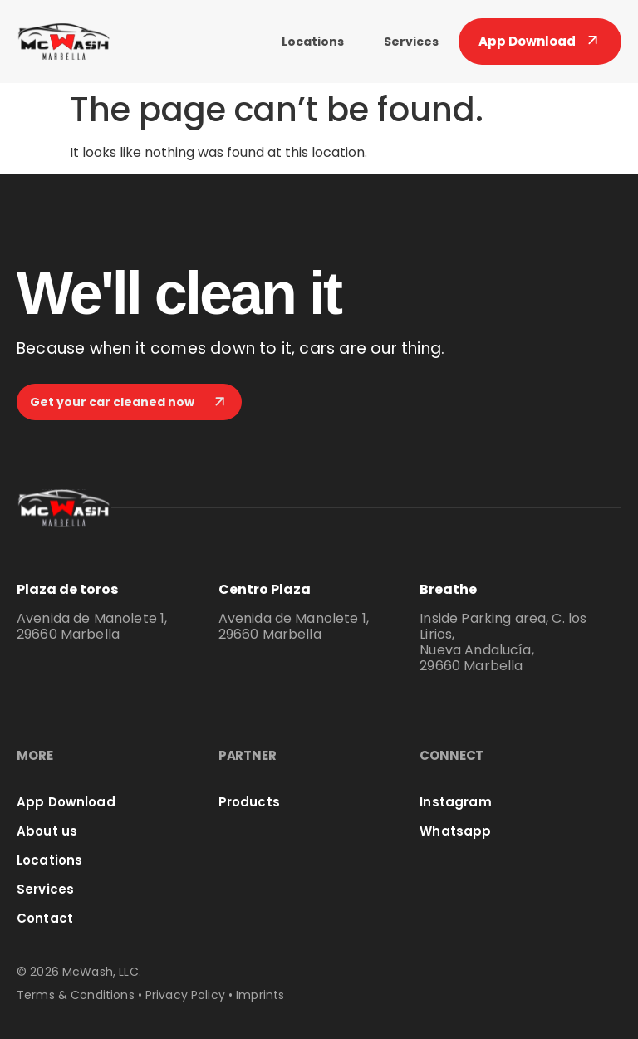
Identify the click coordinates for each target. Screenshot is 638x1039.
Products (249, 802)
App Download (66, 802)
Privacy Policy (185, 995)
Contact (45, 918)
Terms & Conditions (76, 995)
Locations (313, 41)
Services (411, 41)
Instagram (455, 802)
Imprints (260, 995)
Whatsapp (455, 831)
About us (47, 831)
